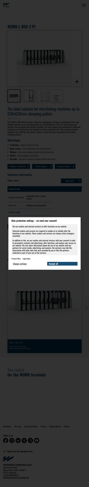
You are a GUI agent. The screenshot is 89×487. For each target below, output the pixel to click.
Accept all (53, 263)
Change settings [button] (20, 263)
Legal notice (26, 258)
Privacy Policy (16, 258)
